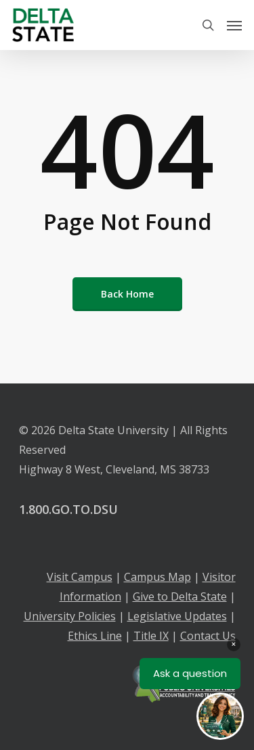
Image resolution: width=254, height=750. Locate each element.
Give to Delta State (180, 596)
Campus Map (157, 576)
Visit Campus (79, 576)
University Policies (70, 616)
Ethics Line (95, 635)
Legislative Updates (177, 616)
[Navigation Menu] (234, 25)
